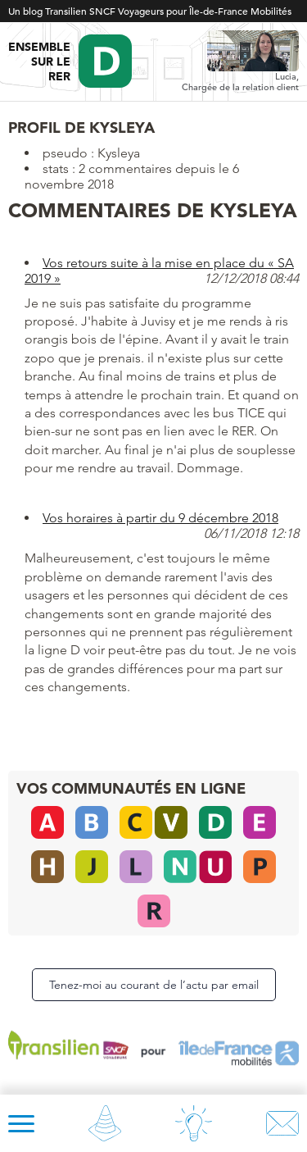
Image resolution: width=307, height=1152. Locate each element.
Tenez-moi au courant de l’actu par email (154, 984)
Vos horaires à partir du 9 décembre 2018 (160, 518)
